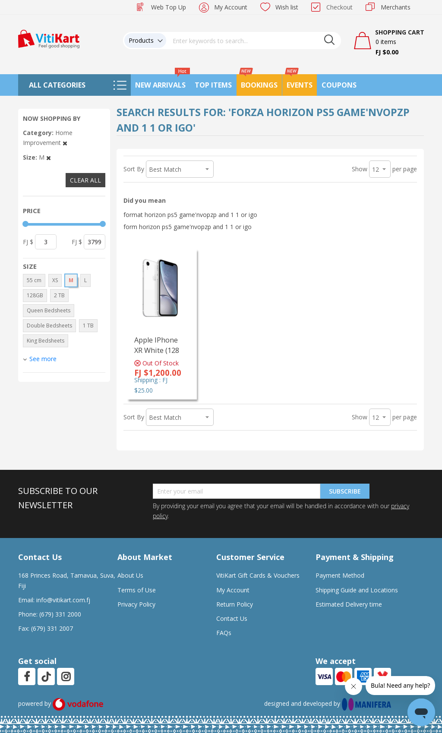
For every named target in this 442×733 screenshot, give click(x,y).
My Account (230, 7)
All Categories (57, 85)
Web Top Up (168, 7)
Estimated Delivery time (349, 604)
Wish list (286, 7)
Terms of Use (136, 590)
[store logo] (48, 38)
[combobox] (253, 40)
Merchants (395, 7)
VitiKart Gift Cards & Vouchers (258, 575)
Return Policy (234, 604)
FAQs (223, 633)
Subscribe (345, 491)
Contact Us (231, 618)
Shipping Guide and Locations (357, 590)
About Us (130, 575)
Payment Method (340, 575)
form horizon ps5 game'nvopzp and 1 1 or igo (187, 227)
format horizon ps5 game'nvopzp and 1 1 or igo (190, 215)
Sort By (133, 169)
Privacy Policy (136, 604)
